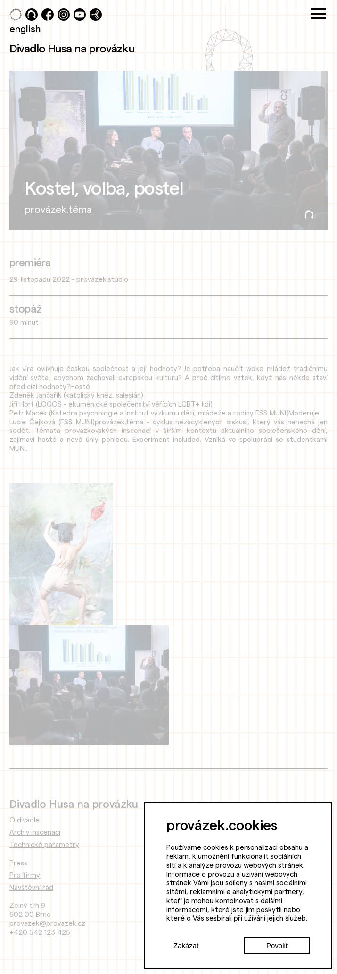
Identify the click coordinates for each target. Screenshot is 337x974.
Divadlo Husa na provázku (72, 48)
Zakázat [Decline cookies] (185, 945)
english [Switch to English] (25, 28)
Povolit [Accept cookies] (277, 945)
